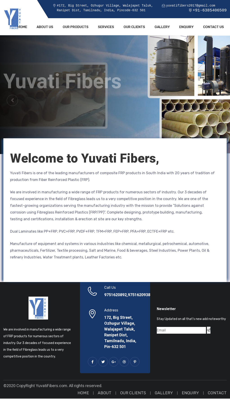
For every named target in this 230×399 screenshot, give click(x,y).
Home (22, 27)
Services (106, 27)
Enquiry (186, 27)
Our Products (75, 27)
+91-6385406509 (210, 10)
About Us (45, 27)
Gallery (162, 27)
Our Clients (134, 27)
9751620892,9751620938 (127, 295)
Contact (217, 393)
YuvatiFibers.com (51, 386)
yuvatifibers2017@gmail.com (190, 6)
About (104, 393)
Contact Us (213, 27)
